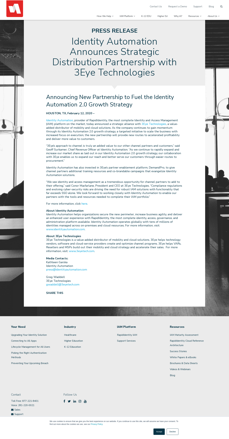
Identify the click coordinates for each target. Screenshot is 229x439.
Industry (70, 327)
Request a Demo (177, 6)
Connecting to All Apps (24, 340)
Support (197, 6)
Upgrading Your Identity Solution (29, 335)
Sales (17, 409)
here (84, 204)
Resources (191, 14)
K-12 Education (72, 346)
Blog (211, 6)
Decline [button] (172, 432)
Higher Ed (153, 14)
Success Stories (178, 351)
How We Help (81, 14)
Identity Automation (59, 120)
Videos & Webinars (180, 369)
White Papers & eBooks (183, 357)
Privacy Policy (97, 424)
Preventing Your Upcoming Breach (29, 363)
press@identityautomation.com (66, 269)
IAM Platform (109, 14)
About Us (213, 14)
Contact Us (156, 6)
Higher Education (73, 340)
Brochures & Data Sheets (184, 363)
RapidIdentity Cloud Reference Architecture (187, 343)
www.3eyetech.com (81, 251)
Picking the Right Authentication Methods (29, 355)
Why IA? (171, 14)
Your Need (18, 327)
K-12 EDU (134, 14)
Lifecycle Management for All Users (30, 346)
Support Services (126, 340)
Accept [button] (159, 432)
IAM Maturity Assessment (184, 335)
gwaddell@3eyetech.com (62, 284)
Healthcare (70, 335)
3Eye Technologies (154, 124)
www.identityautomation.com (65, 229)
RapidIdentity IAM (127, 335)
